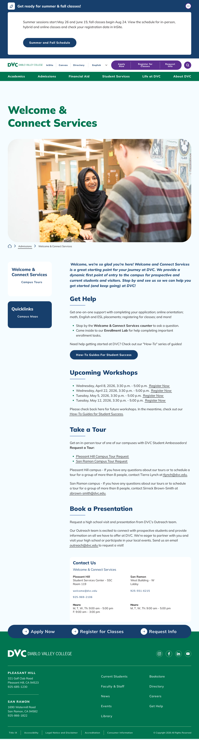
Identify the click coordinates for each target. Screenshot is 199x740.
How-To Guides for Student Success (96, 414)
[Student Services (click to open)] (116, 76)
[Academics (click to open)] (16, 76)
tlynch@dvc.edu (175, 475)
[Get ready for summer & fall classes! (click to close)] (99, 6)
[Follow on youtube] (187, 654)
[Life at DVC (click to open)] (151, 76)
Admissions (25, 246)
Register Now (159, 386)
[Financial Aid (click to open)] (79, 76)
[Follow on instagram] (158, 654)
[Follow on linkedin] (177, 654)
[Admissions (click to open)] (47, 76)
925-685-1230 (17, 687)
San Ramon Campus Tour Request (101, 461)
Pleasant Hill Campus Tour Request (102, 456)
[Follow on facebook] (167, 654)
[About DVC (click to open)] (182, 76)
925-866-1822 (17, 716)
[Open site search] (187, 65)
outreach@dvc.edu (84, 545)
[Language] (100, 65)
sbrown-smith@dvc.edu (87, 493)
